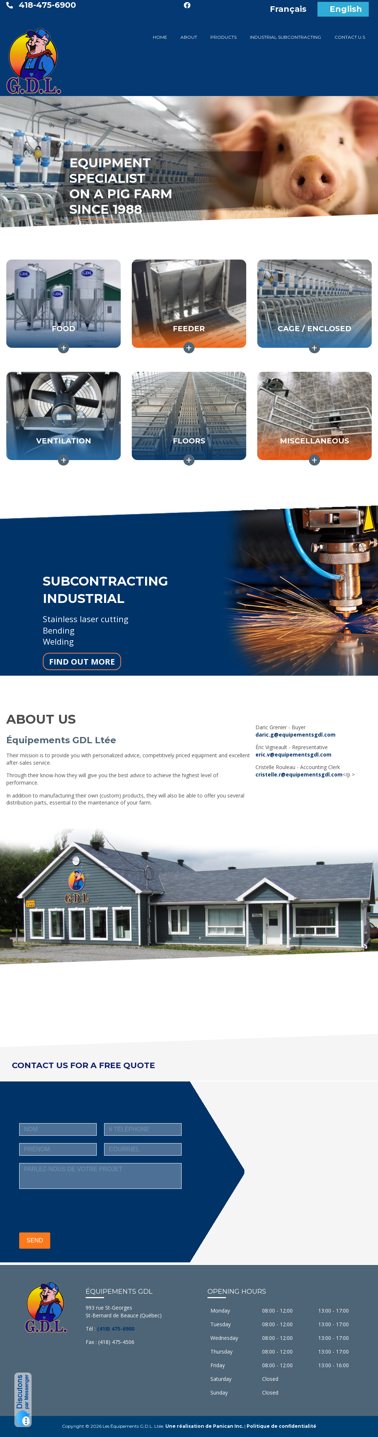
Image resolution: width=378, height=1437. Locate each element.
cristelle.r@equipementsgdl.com (299, 774)
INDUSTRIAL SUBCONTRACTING (285, 37)
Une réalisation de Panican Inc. (204, 1426)
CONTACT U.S (349, 37)
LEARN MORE (92, 225)
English (346, 9)
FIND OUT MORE (82, 661)
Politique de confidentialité (281, 1426)
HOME (160, 37)
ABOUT (189, 37)
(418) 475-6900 (115, 1328)
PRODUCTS (223, 37)
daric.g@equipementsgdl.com (295, 734)
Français (288, 9)
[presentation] (75, 1210)
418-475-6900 (47, 5)
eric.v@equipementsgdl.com (293, 754)
